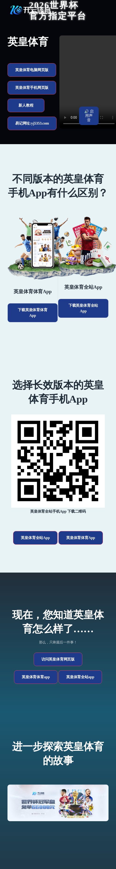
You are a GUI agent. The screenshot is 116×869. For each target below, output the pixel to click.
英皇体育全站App (35, 538)
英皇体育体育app (36, 677)
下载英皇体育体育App (32, 312)
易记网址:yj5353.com (32, 123)
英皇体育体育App (80, 538)
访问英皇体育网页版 (58, 659)
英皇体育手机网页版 (31, 88)
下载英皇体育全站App (83, 308)
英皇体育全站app (80, 677)
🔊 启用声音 (89, 115)
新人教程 (25, 105)
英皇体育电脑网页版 (31, 70)
